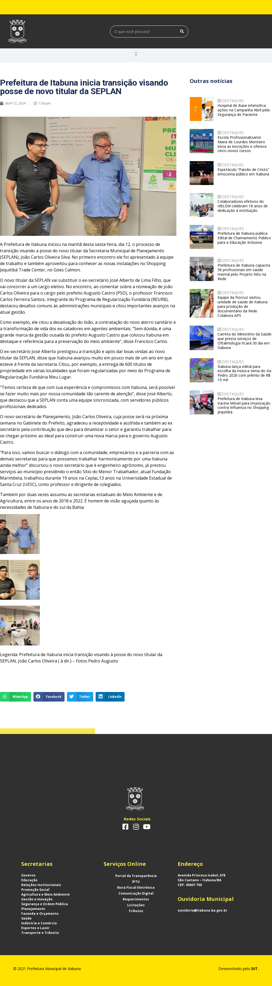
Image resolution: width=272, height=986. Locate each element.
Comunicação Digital (136, 893)
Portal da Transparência (136, 876)
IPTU (136, 881)
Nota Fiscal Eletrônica (136, 887)
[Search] (182, 31)
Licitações (136, 905)
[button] (135, 7)
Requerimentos (136, 899)
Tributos (136, 911)
